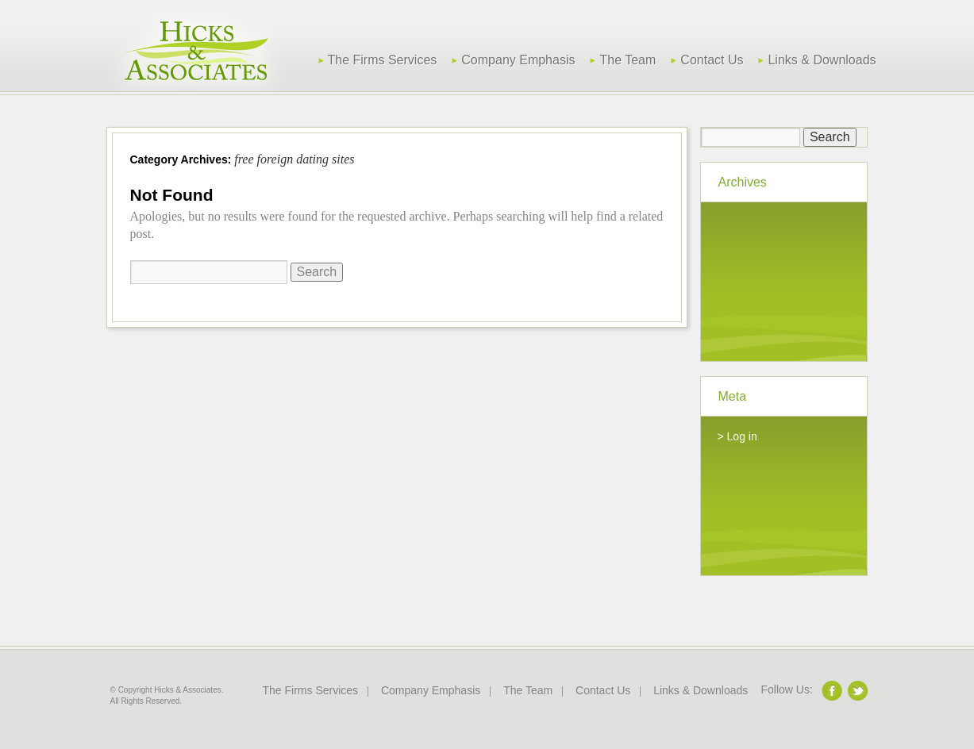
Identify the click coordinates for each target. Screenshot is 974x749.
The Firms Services (382, 60)
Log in (742, 436)
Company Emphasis (518, 60)
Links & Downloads (822, 60)
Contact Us (711, 60)
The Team (627, 60)
